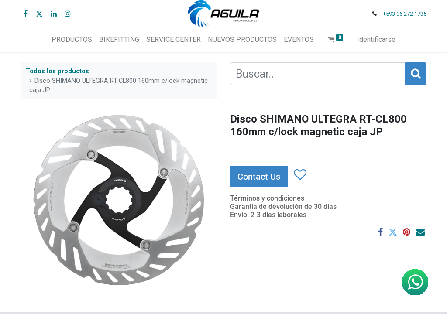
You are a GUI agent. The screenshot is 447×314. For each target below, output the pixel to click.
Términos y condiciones (267, 198)
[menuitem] (72, 39)
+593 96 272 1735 (404, 13)
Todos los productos (57, 71)
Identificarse (376, 39)
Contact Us (258, 176)
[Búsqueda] (415, 73)
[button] (299, 175)
